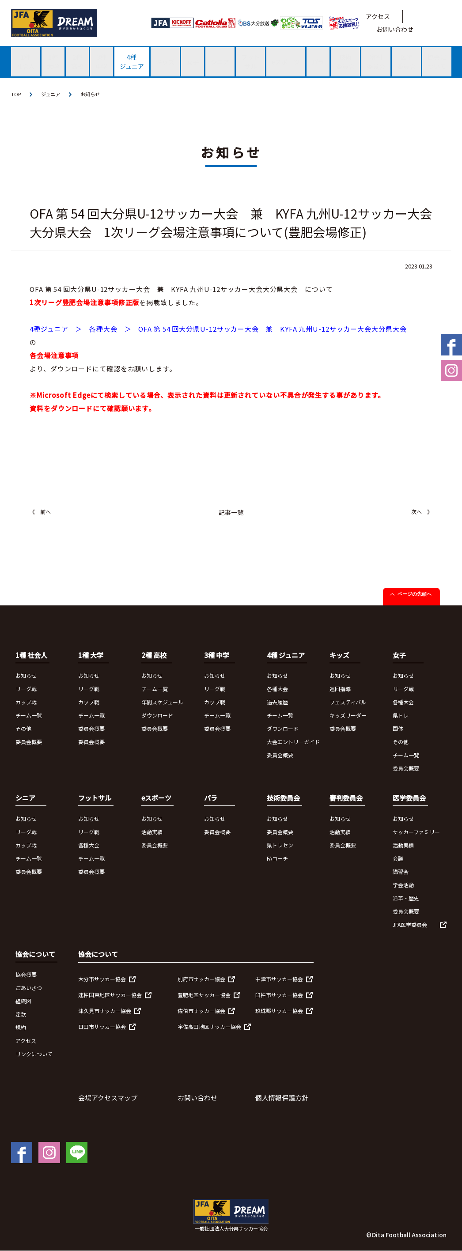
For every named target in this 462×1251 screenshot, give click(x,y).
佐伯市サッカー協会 (201, 1011)
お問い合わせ (394, 29)
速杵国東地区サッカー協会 (110, 995)
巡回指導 (340, 689)
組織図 (23, 1001)
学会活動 (403, 885)
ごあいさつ (28, 988)
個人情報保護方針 (281, 1098)
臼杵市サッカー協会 (279, 995)
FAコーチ (277, 858)
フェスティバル (347, 702)
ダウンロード (157, 715)
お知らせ (93, 94)
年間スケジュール (162, 702)
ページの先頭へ (415, 594)
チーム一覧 (28, 715)
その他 (23, 729)
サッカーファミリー (416, 832)
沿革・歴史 (406, 898)
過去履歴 (277, 702)
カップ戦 (26, 702)
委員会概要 (28, 742)
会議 (398, 858)
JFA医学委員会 (410, 925)
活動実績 (152, 832)
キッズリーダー (348, 715)
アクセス (378, 16)
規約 (20, 1028)
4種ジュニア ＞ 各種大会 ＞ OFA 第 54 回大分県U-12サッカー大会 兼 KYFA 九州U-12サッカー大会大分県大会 (218, 329)
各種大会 (277, 689)
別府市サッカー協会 (201, 979)
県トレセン (280, 845)
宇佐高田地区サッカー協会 (209, 1027)
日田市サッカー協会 (102, 1027)
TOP (16, 94)
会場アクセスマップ (107, 1098)
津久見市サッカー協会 (104, 1011)
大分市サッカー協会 (102, 979)
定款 (20, 1014)
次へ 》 (421, 512)
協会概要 (26, 975)
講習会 (401, 872)
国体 (398, 729)
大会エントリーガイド (293, 742)
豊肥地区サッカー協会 (204, 995)
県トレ (401, 715)
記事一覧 (231, 512)
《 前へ (40, 512)
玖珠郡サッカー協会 (279, 1011)
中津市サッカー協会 (279, 979)
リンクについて (34, 1054)
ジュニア (52, 94)
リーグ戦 (26, 689)
